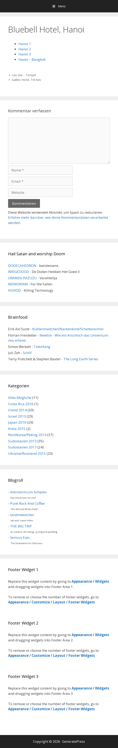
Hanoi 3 (24, 54)
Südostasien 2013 (22, 441)
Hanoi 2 (24, 49)
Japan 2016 (17, 422)
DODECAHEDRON (22, 265)
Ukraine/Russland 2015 (27, 453)
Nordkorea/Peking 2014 (27, 434)
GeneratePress (73, 741)
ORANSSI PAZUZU (22, 278)
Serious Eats (20, 537)
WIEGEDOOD (18, 271)
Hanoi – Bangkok (32, 59)
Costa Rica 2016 (20, 404)
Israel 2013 (17, 416)
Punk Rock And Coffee (27, 503)
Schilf (27, 352)
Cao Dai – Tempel (24, 75)
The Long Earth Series (80, 359)
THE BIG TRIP (21, 526)
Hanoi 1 (24, 43)
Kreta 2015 (17, 428)
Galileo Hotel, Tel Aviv (26, 80)
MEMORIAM (18, 284)
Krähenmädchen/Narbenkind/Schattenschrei (68, 329)
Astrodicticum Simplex (28, 492)
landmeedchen (22, 514)
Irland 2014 (17, 410)
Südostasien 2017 (22, 447)
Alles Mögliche (19, 397)
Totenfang (42, 346)
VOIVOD (14, 290)
